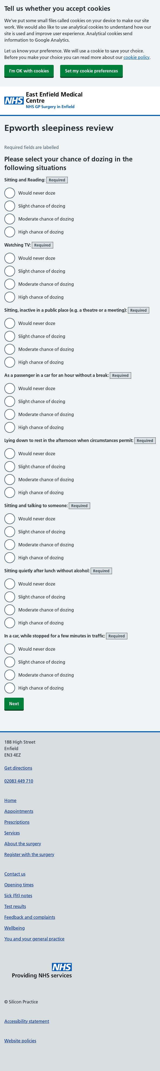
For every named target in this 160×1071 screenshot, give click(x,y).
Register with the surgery (29, 854)
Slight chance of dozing (41, 206)
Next (14, 703)
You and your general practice (34, 939)
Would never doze (36, 193)
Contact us (14, 874)
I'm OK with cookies (29, 71)
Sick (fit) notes (18, 895)
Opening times (18, 884)
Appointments (18, 811)
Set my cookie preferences (91, 71)
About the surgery (22, 843)
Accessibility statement (26, 1021)
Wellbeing (14, 928)
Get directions (18, 768)
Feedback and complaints (29, 917)
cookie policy (136, 57)
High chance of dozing (41, 232)
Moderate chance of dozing (46, 219)
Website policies (20, 1040)
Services (12, 833)
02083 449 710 (18, 781)
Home (10, 800)
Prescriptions (16, 822)
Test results (15, 906)
